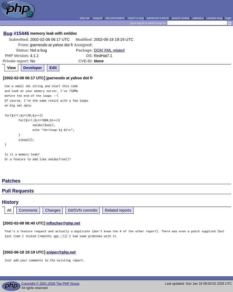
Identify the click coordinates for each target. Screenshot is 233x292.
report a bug (135, 18)
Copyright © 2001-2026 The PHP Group (50, 284)
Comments (28, 210)
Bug (8, 33)
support (97, 18)
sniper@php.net (61, 252)
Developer (32, 68)
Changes (53, 210)
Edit (53, 68)
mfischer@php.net (63, 223)
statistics (198, 18)
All (9, 210)
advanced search (158, 18)
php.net (85, 18)
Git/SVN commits (82, 210)
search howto (180, 18)
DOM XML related (109, 50)
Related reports (118, 210)
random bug (214, 18)
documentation (115, 18)
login (228, 18)
